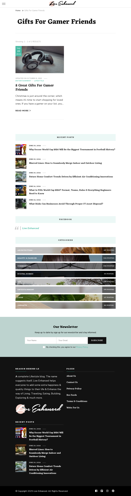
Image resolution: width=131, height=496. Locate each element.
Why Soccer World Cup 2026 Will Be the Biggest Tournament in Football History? (72, 150)
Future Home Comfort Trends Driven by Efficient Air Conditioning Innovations (71, 177)
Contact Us (72, 382)
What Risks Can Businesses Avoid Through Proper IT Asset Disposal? (66, 204)
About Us (71, 376)
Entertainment (23, 81)
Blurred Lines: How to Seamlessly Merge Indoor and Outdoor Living (65, 163)
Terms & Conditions (77, 401)
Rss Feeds (72, 395)
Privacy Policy (82, 347)
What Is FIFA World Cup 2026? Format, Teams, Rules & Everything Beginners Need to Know (70, 192)
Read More (23, 110)
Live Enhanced (30, 228)
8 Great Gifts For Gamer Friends (34, 88)
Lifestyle (39, 81)
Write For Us (73, 408)
